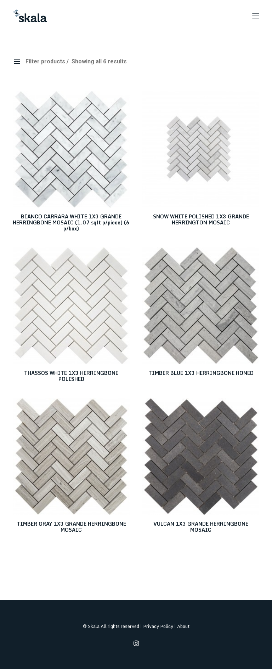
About (183, 626)
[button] (255, 16)
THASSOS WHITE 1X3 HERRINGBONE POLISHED (71, 376)
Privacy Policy (158, 626)
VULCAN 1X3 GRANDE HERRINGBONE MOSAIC (200, 527)
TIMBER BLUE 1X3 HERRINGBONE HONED (201, 373)
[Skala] (30, 16)
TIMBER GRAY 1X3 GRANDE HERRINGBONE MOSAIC (71, 527)
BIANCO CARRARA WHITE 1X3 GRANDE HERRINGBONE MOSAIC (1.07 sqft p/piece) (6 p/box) (71, 222)
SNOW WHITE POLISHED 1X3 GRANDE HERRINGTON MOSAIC (201, 219)
